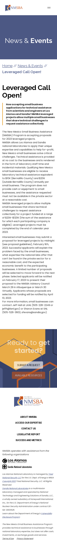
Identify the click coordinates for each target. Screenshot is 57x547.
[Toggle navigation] (48, 7)
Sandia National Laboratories (15, 488)
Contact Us (28, 428)
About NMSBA (28, 417)
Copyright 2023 (9, 481)
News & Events (30, 65)
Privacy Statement (25, 538)
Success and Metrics (29, 440)
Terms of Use (8, 538)
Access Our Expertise (28, 422)
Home (7, 65)
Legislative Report (28, 434)
